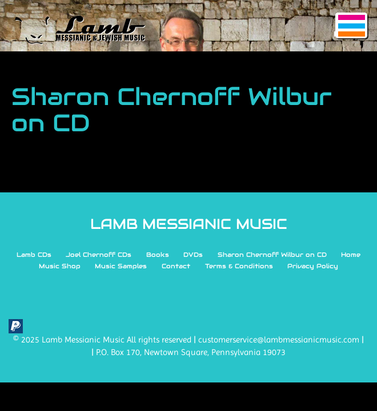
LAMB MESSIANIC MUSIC (188, 224)
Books (157, 255)
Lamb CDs (34, 255)
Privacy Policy (312, 266)
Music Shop (60, 266)
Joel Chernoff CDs (98, 255)
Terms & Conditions (239, 266)
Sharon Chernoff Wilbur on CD (272, 255)
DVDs (193, 255)
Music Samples (121, 266)
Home (350, 255)
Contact (176, 266)
